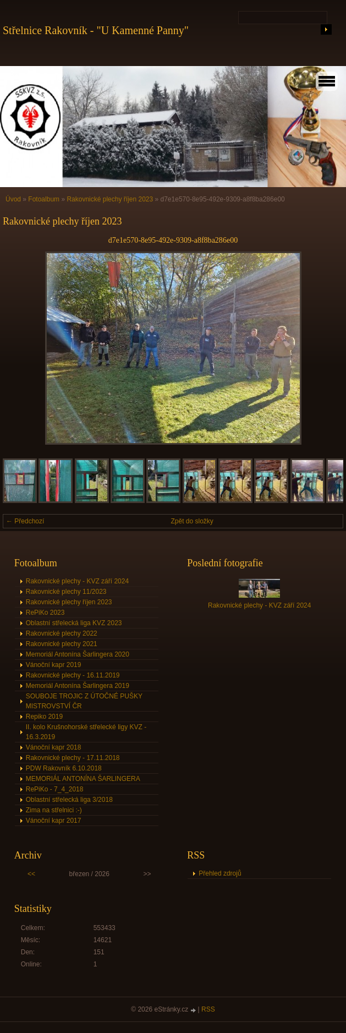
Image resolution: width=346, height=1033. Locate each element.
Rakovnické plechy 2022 (61, 633)
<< (31, 874)
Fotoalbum (43, 199)
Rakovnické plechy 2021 (61, 644)
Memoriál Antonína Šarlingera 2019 (77, 686)
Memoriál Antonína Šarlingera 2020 (77, 654)
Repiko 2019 (44, 716)
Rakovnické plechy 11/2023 (66, 591)
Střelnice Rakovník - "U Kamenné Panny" (96, 30)
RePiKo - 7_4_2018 (55, 789)
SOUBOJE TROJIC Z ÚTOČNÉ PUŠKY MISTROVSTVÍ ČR (84, 701)
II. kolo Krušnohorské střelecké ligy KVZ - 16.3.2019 (86, 732)
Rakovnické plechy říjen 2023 (110, 199)
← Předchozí (25, 521)
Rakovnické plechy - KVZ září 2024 (77, 581)
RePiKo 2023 (45, 612)
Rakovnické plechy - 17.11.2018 (73, 758)
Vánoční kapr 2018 (53, 747)
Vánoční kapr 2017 (53, 820)
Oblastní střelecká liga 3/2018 (69, 800)
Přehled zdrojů (220, 873)
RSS (208, 1009)
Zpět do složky (192, 521)
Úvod (13, 199)
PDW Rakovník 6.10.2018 (64, 768)
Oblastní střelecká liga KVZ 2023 (74, 623)
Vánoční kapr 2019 (53, 665)
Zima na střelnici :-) (54, 810)
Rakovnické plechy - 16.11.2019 (73, 675)
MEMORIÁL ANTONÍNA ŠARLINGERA (83, 779)
